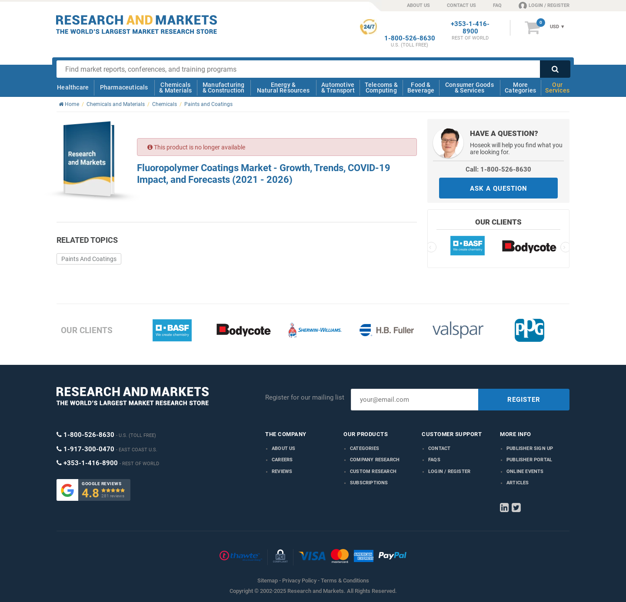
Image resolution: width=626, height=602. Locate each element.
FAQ (497, 5)
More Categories (520, 87)
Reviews (282, 471)
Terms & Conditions (345, 580)
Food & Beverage (421, 87)
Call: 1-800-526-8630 (498, 169)
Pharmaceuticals (124, 87)
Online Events (525, 471)
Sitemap (267, 580)
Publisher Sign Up (529, 448)
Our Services (557, 87)
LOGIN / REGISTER (544, 5)
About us (284, 448)
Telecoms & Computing (381, 87)
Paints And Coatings (89, 258)
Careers (282, 460)
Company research (375, 460)
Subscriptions (369, 483)
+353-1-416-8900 (470, 27)
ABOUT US (418, 5)
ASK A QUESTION (498, 188)
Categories (364, 448)
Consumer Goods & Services (469, 87)
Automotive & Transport (338, 87)
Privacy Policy (299, 580)
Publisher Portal (529, 460)
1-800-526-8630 (409, 38)
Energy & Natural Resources (283, 87)
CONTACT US (461, 5)
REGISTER (523, 400)
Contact (439, 448)
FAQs (434, 460)
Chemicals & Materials (175, 87)
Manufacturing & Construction (224, 87)
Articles (517, 483)
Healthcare (73, 87)
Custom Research (373, 471)
